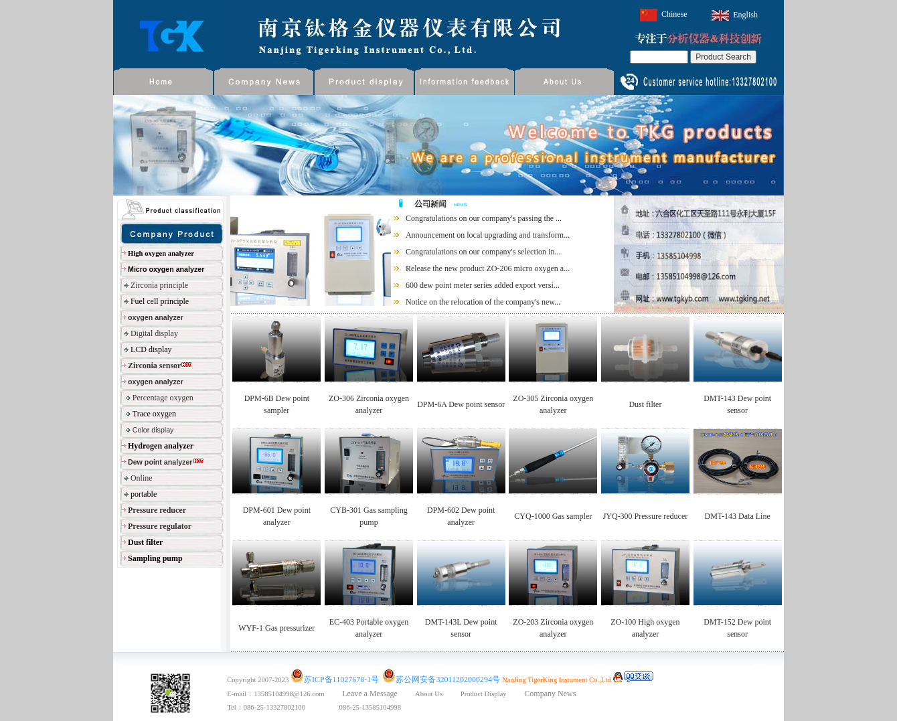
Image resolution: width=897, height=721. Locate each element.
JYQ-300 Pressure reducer (645, 516)
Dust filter (645, 404)
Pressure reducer (157, 510)
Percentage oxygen (163, 397)
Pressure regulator (159, 526)
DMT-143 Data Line (737, 516)
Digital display (154, 333)
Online (142, 478)
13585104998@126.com (298, 694)
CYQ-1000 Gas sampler (553, 516)
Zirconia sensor (154, 365)
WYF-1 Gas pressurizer (276, 628)
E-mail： (240, 694)
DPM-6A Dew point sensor (461, 404)
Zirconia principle (159, 285)
